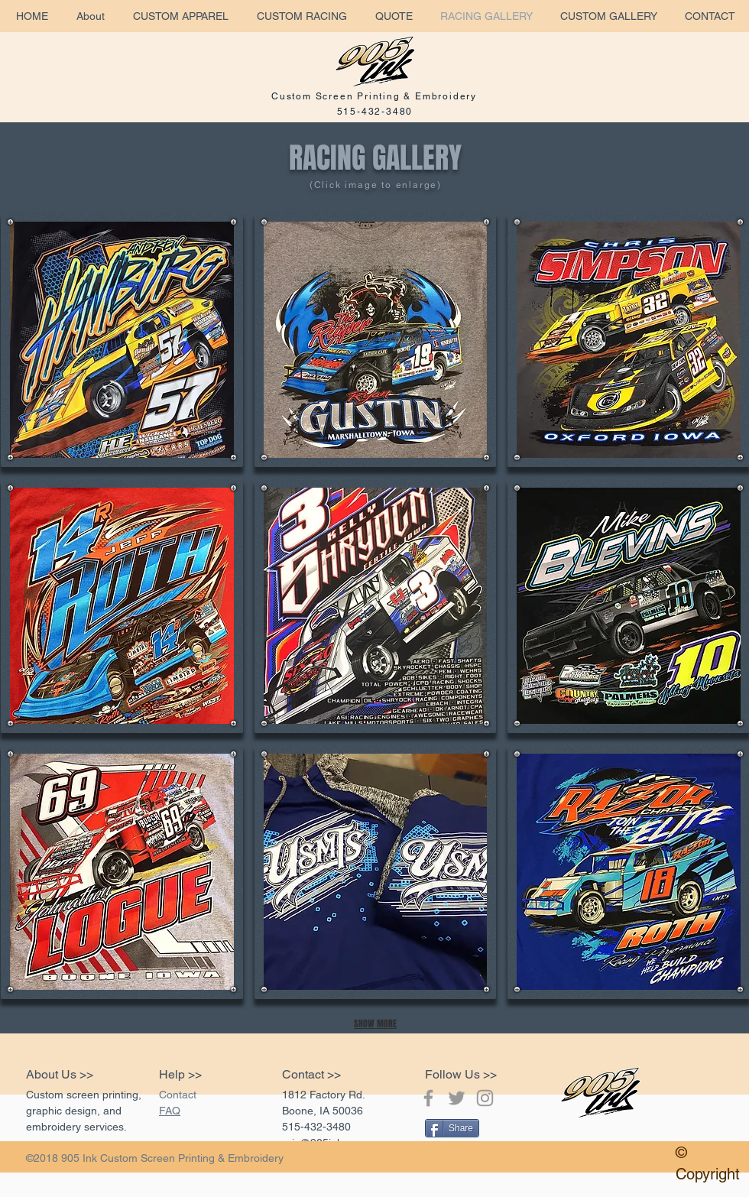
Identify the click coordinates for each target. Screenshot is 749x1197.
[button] (122, 339)
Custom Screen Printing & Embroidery (374, 96)
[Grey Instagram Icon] (485, 1098)
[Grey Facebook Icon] (428, 1098)
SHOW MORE (375, 1023)
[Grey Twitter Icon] (457, 1098)
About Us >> (59, 1074)
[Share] (452, 1128)
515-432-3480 (375, 111)
